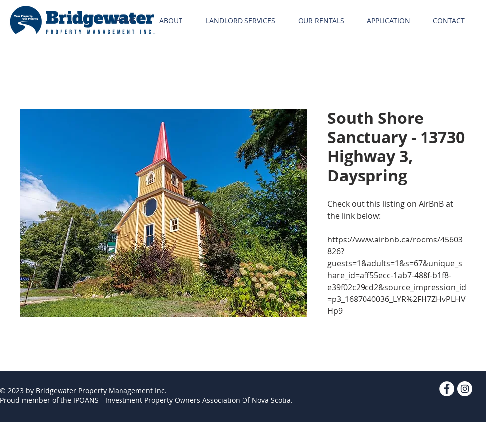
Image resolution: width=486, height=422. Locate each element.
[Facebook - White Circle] (446, 388)
